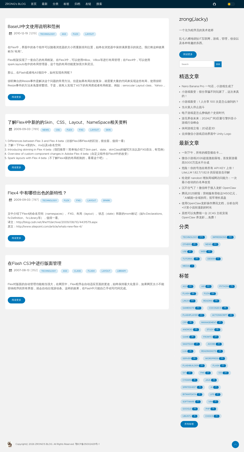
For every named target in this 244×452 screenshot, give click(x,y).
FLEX (210, 293)
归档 (77, 4)
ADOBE (215, 344)
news (46, 130)
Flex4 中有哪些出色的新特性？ (37, 193)
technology (47, 34)
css (58, 130)
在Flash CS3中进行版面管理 (35, 264)
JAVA (211, 380)
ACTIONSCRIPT (223, 315)
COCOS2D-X (218, 308)
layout (89, 34)
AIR (206, 286)
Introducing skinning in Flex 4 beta (29, 149)
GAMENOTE (192, 308)
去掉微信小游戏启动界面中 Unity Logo (206, 133)
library (121, 271)
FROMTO (211, 337)
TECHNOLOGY (194, 237)
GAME (189, 337)
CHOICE (212, 416)
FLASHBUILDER (194, 365)
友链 (88, 4)
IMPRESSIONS (223, 237)
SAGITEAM (191, 344)
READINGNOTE (212, 351)
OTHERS (190, 244)
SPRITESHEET (193, 387)
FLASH (189, 293)
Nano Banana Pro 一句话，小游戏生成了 (208, 86)
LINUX (189, 301)
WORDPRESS (215, 358)
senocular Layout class (137, 85)
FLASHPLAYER (193, 315)
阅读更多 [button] (188, 54)
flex (75, 34)
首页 (34, 4)
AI (215, 387)
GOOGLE (190, 409)
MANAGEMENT (212, 322)
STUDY (213, 329)
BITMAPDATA (192, 394)
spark (106, 201)
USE (188, 251)
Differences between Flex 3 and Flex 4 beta (36, 141)
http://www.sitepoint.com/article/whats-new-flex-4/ (49, 226)
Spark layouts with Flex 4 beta (27, 158)
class (77, 271)
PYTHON (227, 286)
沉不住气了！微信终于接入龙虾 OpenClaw (209, 188)
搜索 (99, 4)
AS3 (188, 286)
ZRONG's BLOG (15, 4)
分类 (55, 4)
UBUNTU (190, 416)
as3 (64, 34)
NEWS (211, 244)
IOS (224, 373)
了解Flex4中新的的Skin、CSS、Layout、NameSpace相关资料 (67, 122)
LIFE (215, 394)
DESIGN (214, 258)
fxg (81, 130)
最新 (44, 4)
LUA (188, 351)
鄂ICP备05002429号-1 (87, 444)
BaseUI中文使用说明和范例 (34, 27)
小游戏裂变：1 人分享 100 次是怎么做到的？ (210, 101)
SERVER (190, 358)
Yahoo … (159, 85)
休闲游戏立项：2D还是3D (198, 128)
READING (211, 301)
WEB (206, 251)
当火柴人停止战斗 (193, 107)
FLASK (219, 365)
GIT (188, 373)
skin (108, 130)
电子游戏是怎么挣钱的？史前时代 (203, 113)
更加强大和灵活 (83, 64)
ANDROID (191, 329)
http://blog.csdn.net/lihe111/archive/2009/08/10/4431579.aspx (56, 222)
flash (91, 271)
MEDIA (188, 266)
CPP (188, 322)
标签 (66, 4)
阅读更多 (16, 97)
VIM (213, 401)
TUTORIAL (191, 258)
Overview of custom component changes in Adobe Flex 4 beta (48, 153)
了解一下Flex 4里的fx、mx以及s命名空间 (34, 145)
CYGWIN (190, 380)
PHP (211, 409)
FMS (205, 373)
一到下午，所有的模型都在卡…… (202, 152)
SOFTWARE (192, 401)
